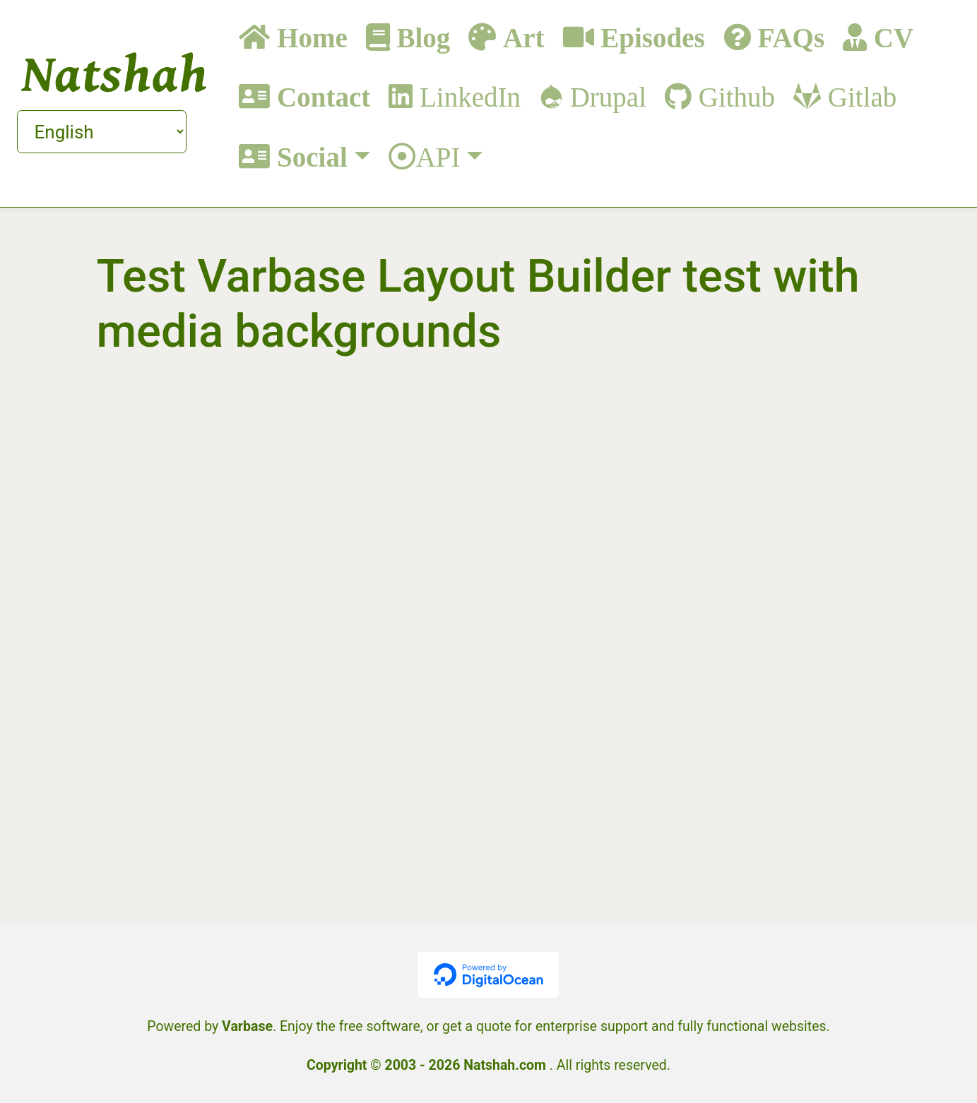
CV (890, 37)
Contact (320, 96)
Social (308, 156)
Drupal (604, 96)
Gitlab (858, 96)
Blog (420, 37)
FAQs (787, 37)
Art (520, 37)
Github (733, 96)
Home (308, 37)
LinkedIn (467, 96)
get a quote (476, 1026)
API (438, 156)
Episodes (649, 37)
